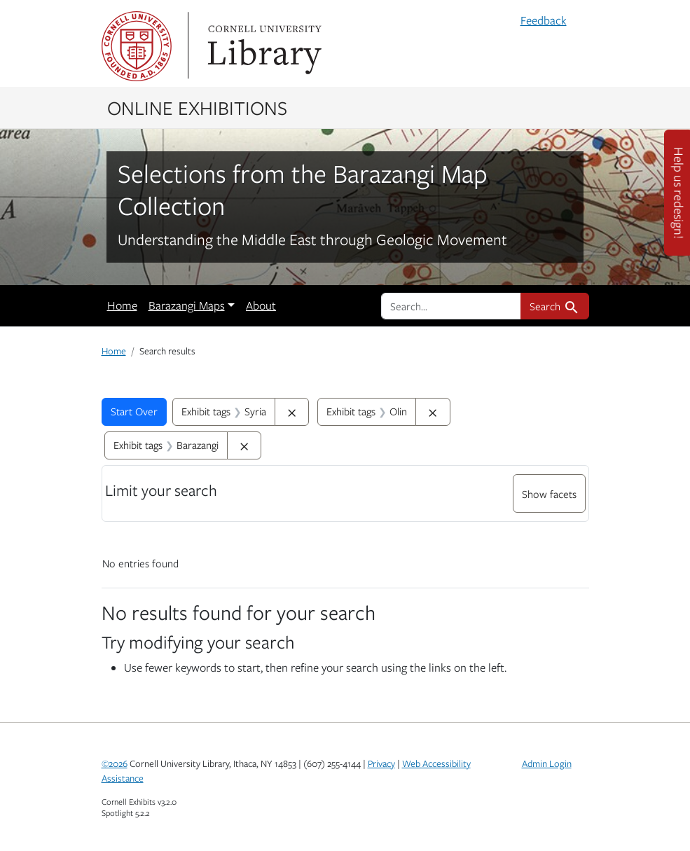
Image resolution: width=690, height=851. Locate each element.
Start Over (134, 411)
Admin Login (547, 763)
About (261, 305)
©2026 (114, 763)
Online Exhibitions (197, 107)
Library (263, 46)
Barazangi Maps (187, 305)
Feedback (543, 20)
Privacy (381, 763)
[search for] (451, 306)
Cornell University (137, 46)
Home (122, 305)
